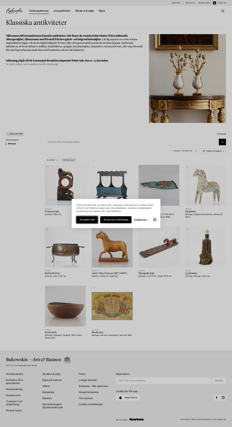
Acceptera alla (87, 219)
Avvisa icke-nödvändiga (115, 219)
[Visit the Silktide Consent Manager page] (154, 219)
